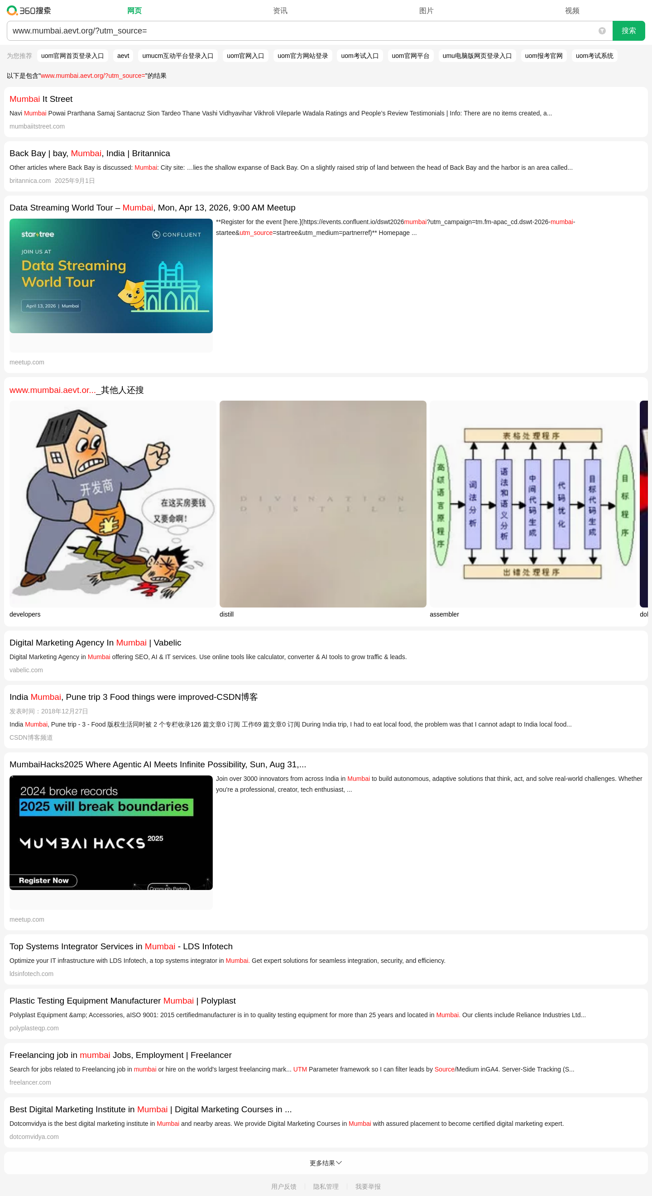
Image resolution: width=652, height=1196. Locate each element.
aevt (123, 55)
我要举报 (368, 1186)
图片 (426, 10)
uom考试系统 (595, 55)
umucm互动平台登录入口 (178, 55)
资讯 (280, 10)
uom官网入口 (245, 55)
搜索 (629, 30)
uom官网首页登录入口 (72, 55)
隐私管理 (326, 1186)
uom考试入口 (360, 55)
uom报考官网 (544, 55)
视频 (572, 10)
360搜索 (31, 10)
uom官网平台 (411, 55)
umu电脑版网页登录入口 (477, 55)
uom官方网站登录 (303, 55)
